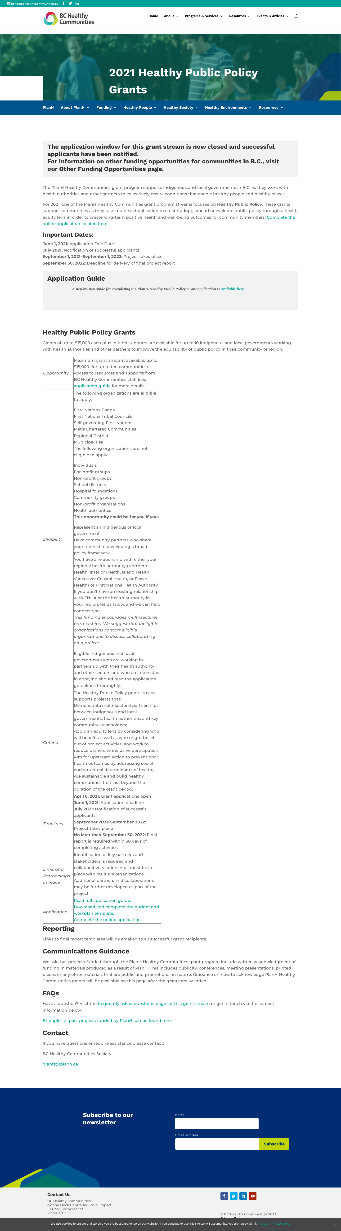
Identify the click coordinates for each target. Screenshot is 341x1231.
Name (179, 1115)
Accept (264, 1223)
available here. (233, 289)
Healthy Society (178, 107)
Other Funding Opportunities (102, 168)
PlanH (48, 107)
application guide (92, 385)
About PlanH (73, 107)
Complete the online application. (108, 919)
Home (153, 21)
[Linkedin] (77, 3)
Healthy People (137, 107)
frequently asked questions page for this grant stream (154, 1003)
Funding (104, 107)
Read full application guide (102, 900)
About (169, 21)
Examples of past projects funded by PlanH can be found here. (108, 1020)
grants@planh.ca (60, 1064)
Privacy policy (281, 1223)
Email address (186, 1135)
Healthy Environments (226, 107)
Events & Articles (270, 21)
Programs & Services (201, 21)
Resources (237, 21)
